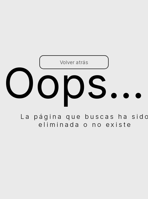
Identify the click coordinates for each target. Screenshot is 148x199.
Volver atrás (74, 62)
